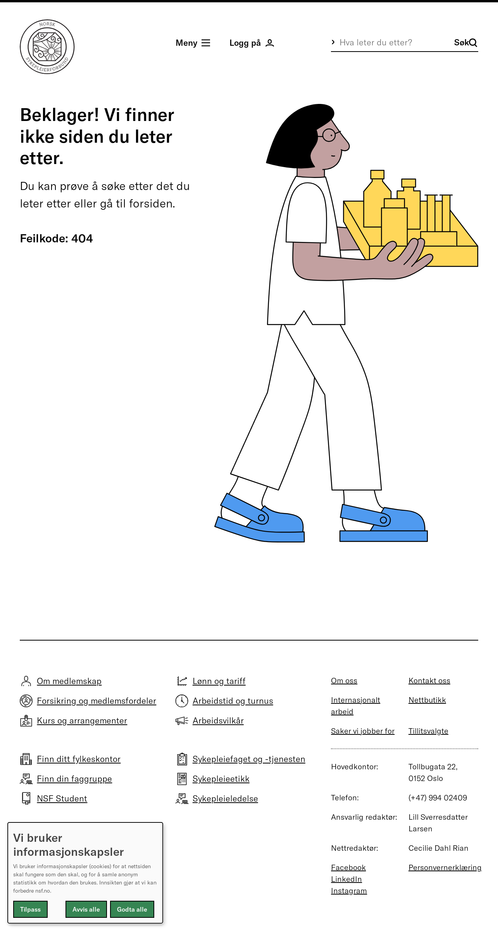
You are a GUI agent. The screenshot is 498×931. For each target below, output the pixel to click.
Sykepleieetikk (221, 778)
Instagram (349, 890)
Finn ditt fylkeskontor (79, 758)
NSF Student (62, 798)
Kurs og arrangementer (82, 720)
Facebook (348, 867)
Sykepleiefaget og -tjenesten (249, 758)
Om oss (344, 680)
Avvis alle (86, 909)
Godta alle (132, 909)
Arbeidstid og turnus (233, 700)
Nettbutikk (427, 700)
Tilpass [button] (30, 909)
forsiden (150, 203)
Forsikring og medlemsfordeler (96, 700)
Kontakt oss (429, 680)
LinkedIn (346, 879)
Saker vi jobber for (363, 731)
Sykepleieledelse (225, 798)
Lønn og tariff (219, 680)
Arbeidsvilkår (218, 720)
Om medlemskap (69, 680)
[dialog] (85, 872)
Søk (465, 42)
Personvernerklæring (445, 867)
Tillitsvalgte (428, 731)
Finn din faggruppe (74, 778)
